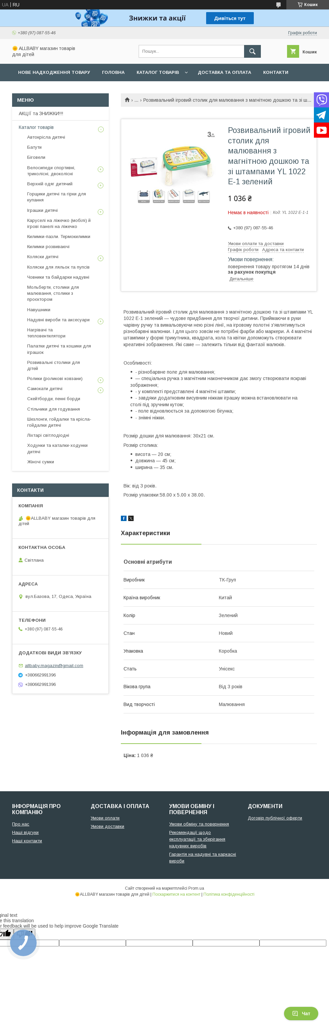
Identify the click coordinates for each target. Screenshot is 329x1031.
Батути (34, 147)
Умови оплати (105, 818)
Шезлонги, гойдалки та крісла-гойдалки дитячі (59, 422)
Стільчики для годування (53, 409)
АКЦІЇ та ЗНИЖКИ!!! (41, 113)
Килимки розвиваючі (48, 246)
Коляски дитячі (42, 256)
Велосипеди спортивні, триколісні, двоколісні (51, 170)
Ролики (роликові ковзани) (55, 378)
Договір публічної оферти (275, 818)
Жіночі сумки (40, 461)
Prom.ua (196, 888)
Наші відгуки (25, 832)
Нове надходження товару (54, 72)
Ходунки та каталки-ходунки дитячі (57, 448)
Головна (113, 72)
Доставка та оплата (224, 72)
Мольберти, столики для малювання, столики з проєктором (53, 293)
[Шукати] (252, 51)
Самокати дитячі (44, 388)
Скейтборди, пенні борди (53, 398)
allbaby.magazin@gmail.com (54, 665)
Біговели (36, 157)
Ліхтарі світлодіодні (48, 435)
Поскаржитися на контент (176, 894)
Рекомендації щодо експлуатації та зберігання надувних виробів (197, 839)
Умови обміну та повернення (199, 824)
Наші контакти (27, 840)
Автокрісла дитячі (46, 137)
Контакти (275, 72)
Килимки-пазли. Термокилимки (58, 236)
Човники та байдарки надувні (58, 277)
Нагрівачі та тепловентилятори (46, 332)
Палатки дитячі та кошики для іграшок (59, 349)
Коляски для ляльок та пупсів (58, 267)
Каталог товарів (158, 72)
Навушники (38, 309)
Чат (301, 1014)
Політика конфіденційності (228, 894)
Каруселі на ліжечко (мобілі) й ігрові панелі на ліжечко (59, 223)
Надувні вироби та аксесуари (58, 319)
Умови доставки (107, 826)
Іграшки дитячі (42, 210)
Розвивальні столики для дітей (53, 365)
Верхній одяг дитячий (50, 183)
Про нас (28, 89)
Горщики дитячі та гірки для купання (56, 196)
